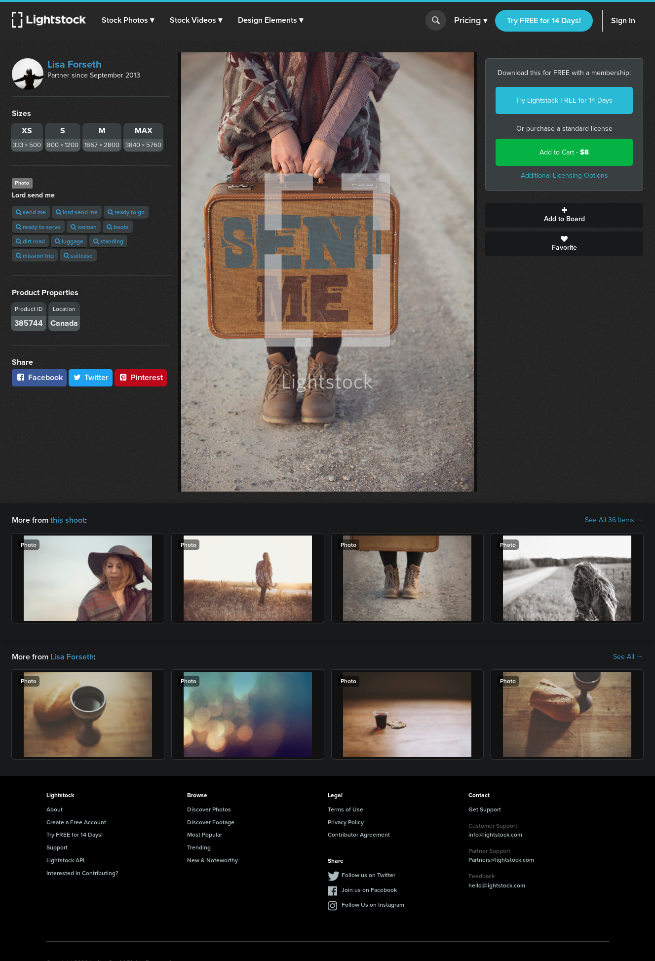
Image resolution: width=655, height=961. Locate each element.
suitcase (78, 255)
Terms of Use (345, 809)
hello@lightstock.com (496, 885)
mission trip (35, 255)
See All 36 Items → (614, 520)
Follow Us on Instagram (373, 904)
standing (108, 241)
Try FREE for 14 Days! (544, 20)
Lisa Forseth (74, 64)
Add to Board (564, 215)
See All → (628, 657)
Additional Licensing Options (564, 175)
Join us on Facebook (369, 889)
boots (118, 227)
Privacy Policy (346, 822)
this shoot (67, 520)
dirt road (30, 241)
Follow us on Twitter (368, 875)
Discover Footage (210, 822)
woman (84, 227)
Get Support (484, 809)
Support (57, 847)
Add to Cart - (564, 152)
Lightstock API (65, 860)
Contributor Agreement (359, 834)
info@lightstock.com (495, 834)
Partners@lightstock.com (501, 859)
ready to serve (38, 227)
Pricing (470, 21)
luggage (69, 241)
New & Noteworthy (212, 860)
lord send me (77, 212)
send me (31, 212)
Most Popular (204, 834)
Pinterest (140, 377)
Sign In (623, 20)
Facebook (39, 377)
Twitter (91, 377)
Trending (199, 847)
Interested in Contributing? (82, 873)
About (54, 809)
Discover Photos (209, 809)
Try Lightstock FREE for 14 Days (564, 100)
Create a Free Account (76, 822)
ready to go (126, 212)
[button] (128, 20)
